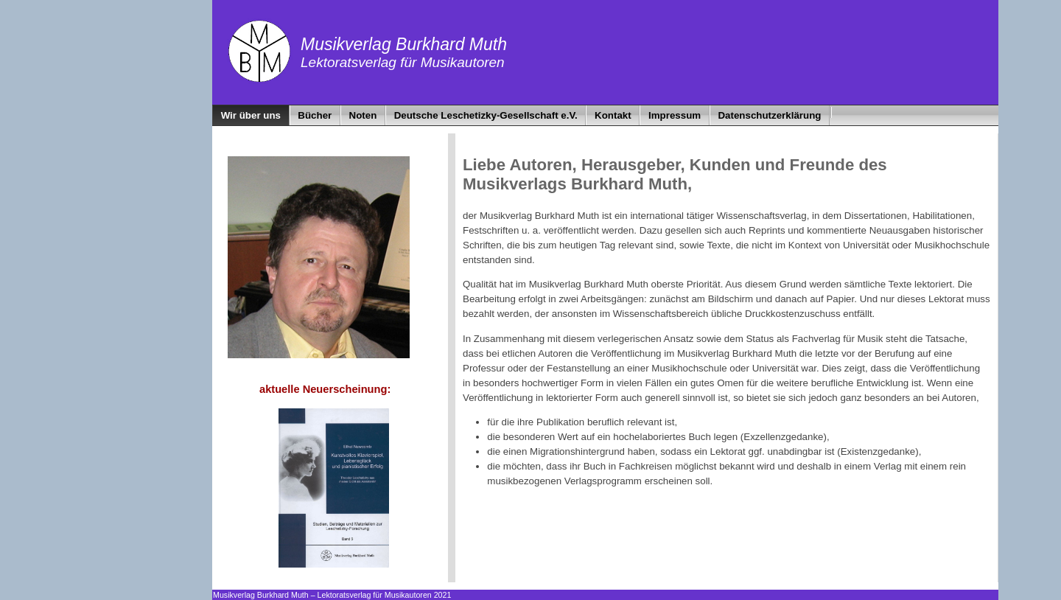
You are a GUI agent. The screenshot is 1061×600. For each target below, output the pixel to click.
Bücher (315, 115)
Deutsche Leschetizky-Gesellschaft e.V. (486, 115)
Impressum (674, 115)
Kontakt (613, 115)
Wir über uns (251, 115)
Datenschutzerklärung (769, 115)
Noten (363, 115)
